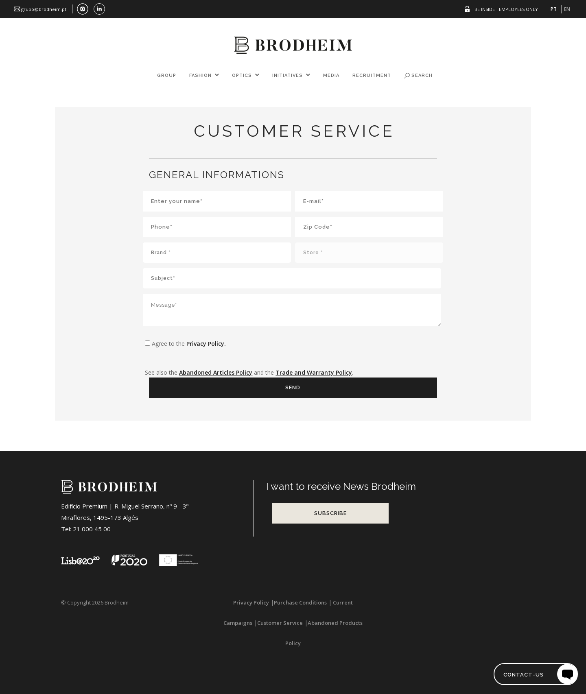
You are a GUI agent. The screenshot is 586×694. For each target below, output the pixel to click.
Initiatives (287, 75)
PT (554, 9)
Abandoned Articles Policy (215, 372)
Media (331, 75)
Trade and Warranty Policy (314, 372)
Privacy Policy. (206, 343)
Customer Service (280, 622)
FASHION (200, 75)
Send (292, 387)
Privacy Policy (251, 602)
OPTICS (242, 75)
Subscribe (330, 513)
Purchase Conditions (300, 602)
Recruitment (371, 75)
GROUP (166, 75)
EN (567, 9)
